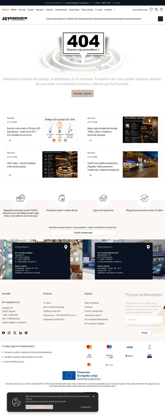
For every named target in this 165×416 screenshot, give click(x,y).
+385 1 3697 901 (103, 3)
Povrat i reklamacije (94, 311)
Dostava (88, 307)
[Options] (85, 407)
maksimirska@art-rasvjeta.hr (110, 262)
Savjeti (31, 9)
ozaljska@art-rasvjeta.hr (26, 262)
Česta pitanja (87, 9)
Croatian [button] (108, 9)
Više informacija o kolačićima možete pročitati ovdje (46, 401)
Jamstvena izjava (93, 315)
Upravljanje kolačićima (53, 319)
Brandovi (40, 9)
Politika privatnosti (51, 311)
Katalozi (49, 9)
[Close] (39, 407)
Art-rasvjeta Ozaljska (94, 323)
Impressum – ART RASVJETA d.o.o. (60, 315)
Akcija (5, 9)
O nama (98, 9)
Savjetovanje (61, 9)
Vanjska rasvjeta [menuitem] (124, 19)
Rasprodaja (74, 9)
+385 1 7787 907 (106, 259)
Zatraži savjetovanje (83, 232)
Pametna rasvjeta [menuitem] (93, 19)
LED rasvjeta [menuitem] (79, 19)
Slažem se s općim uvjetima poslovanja (144, 326)
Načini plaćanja (92, 302)
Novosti (22, 9)
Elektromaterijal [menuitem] (53, 19)
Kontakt (116, 3)
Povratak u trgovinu (82, 93)
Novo (14, 9)
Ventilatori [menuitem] (136, 19)
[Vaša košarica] (161, 10)
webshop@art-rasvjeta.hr (77, 3)
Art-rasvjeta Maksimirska (96, 319)
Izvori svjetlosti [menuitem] (67, 19)
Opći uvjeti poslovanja (53, 307)
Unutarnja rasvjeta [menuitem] (109, 19)
